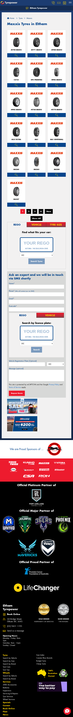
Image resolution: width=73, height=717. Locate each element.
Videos (6, 699)
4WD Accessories (10, 666)
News (5, 696)
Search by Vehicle (10, 640)
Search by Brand (9, 646)
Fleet (5, 693)
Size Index (40, 637)
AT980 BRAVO (56, 50)
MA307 (16, 199)
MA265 (36, 169)
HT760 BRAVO (36, 110)
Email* (11, 298)
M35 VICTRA (16, 139)
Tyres (5, 637)
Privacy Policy (54, 384)
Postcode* (13, 306)
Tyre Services (8, 678)
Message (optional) (16, 368)
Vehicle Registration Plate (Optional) (23, 361)
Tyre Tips (6, 651)
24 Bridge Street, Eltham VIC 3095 (14, 602)
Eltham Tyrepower (36, 8)
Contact (6, 687)
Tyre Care (6, 649)
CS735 (16, 80)
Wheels (6, 654)
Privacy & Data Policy (16, 711)
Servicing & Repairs (10, 675)
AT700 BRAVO (16, 50)
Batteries (6, 669)
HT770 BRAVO (56, 110)
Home (10, 18)
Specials (7, 684)
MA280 (57, 169)
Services (7, 663)
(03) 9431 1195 (14, 608)
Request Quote (17, 393)
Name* (12, 283)
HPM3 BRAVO (56, 80)
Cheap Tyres (41, 645)
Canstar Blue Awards (44, 640)
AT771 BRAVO (36, 50)
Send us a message (15, 612)
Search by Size (8, 643)
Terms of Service (15, 387)
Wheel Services (9, 681)
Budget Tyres (41, 643)
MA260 (16, 169)
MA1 (36, 139)
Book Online (9, 690)
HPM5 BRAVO (16, 110)
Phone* (21, 291)
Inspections (7, 672)
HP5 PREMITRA (36, 80)
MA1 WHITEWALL (56, 139)
